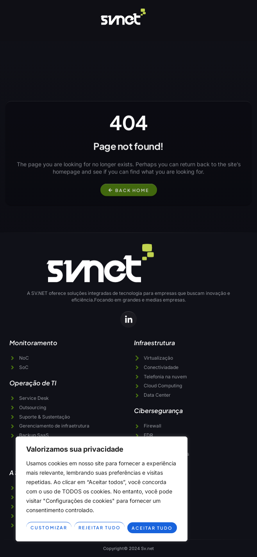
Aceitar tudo (152, 527)
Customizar (48, 527)
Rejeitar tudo (100, 527)
